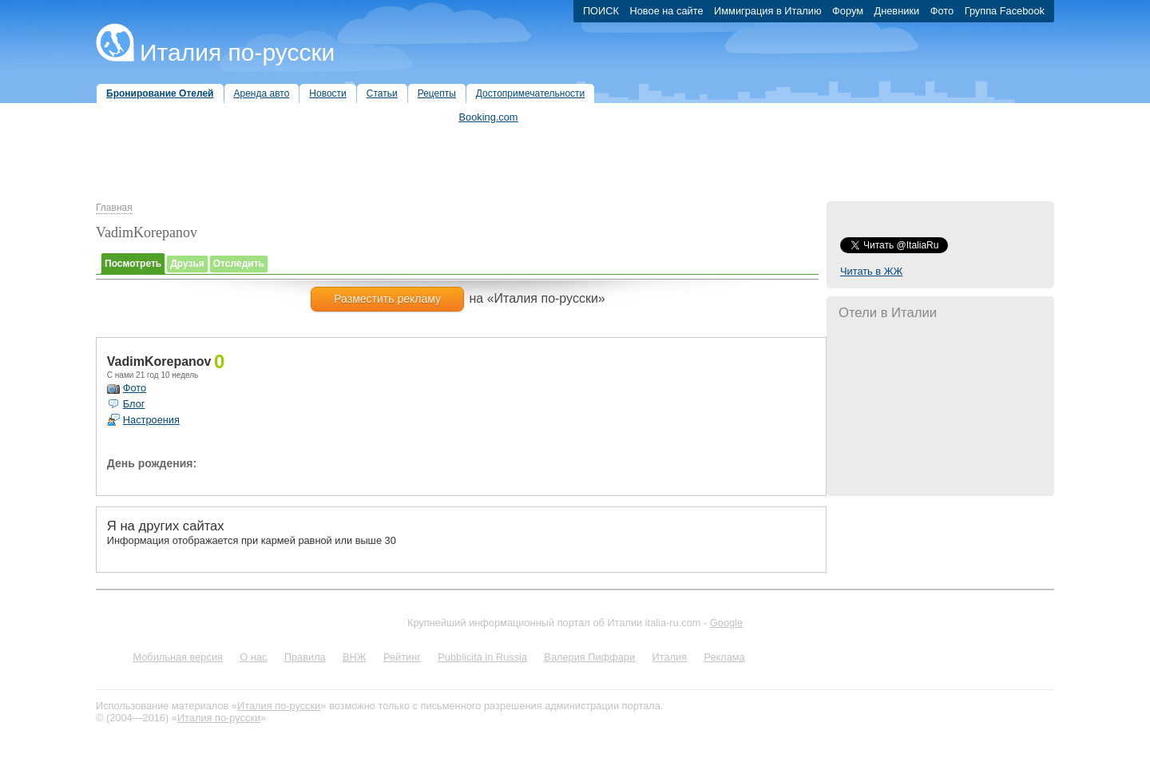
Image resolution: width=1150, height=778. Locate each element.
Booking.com (488, 117)
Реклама (724, 657)
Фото (134, 388)
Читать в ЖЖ (871, 271)
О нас (253, 657)
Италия (669, 657)
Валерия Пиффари (589, 657)
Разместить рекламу (387, 298)
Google (726, 623)
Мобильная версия (178, 657)
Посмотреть (133, 263)
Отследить (238, 263)
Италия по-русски (237, 52)
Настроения (151, 420)
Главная (114, 207)
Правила (305, 657)
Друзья (187, 263)
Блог (134, 404)
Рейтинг (402, 657)
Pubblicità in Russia (482, 657)
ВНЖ (355, 657)
